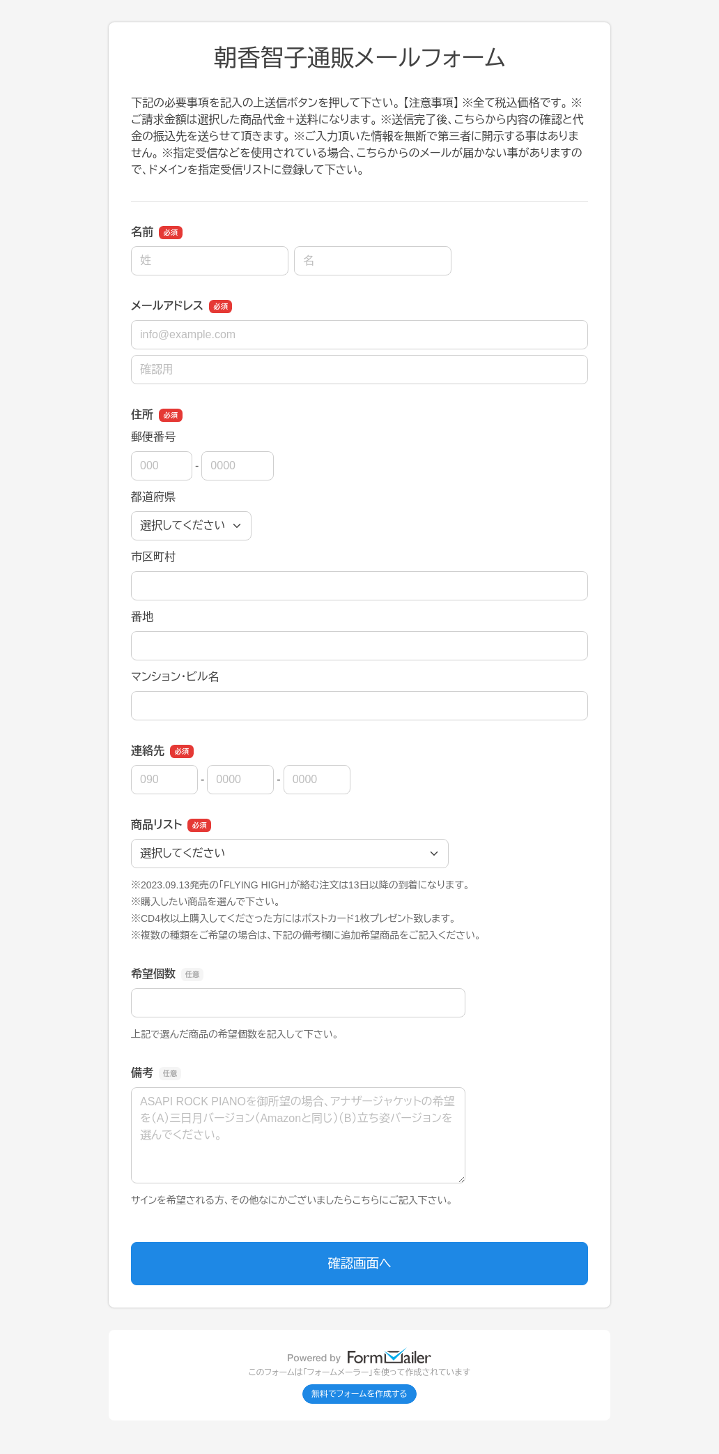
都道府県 (153, 497)
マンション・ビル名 (175, 677)
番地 (142, 617)
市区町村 (153, 557)
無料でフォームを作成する (359, 1394)
